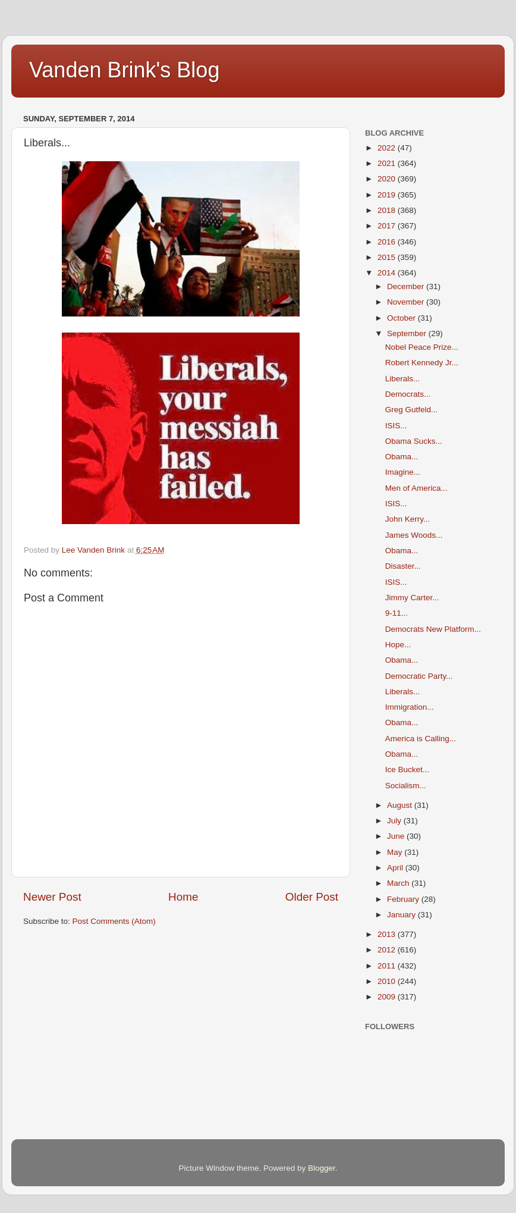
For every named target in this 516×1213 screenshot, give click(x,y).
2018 (387, 210)
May (395, 852)
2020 (387, 178)
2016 (387, 241)
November (406, 301)
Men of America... (416, 488)
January (402, 914)
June (397, 836)
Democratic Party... (419, 676)
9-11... (396, 613)
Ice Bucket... (407, 769)
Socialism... (405, 785)
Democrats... (408, 394)
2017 (387, 225)
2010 (387, 981)
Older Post (311, 897)
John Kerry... (407, 519)
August (400, 805)
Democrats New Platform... (433, 629)
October (402, 318)
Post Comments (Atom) (114, 921)
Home (183, 897)
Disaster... (403, 566)
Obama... (402, 456)
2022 (387, 147)
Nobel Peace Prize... (421, 347)
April (396, 867)
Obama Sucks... (413, 441)
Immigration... (409, 707)
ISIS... (396, 425)
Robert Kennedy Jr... (421, 362)
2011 (387, 965)
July (395, 820)
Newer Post (52, 897)
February (404, 899)
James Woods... (414, 535)
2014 (387, 272)
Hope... (398, 644)
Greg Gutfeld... (411, 409)
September (408, 333)
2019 (387, 194)
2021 (387, 163)
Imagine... (402, 472)
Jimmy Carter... (412, 597)
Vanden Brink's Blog (124, 70)
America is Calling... (420, 738)
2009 (387, 996)
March (399, 883)
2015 (387, 257)
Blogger (321, 1168)
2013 (387, 934)
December (406, 286)
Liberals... (402, 378)
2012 (387, 949)
